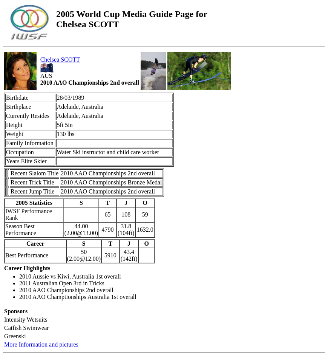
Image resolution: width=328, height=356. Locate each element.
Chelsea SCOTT (60, 59)
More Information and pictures (41, 344)
